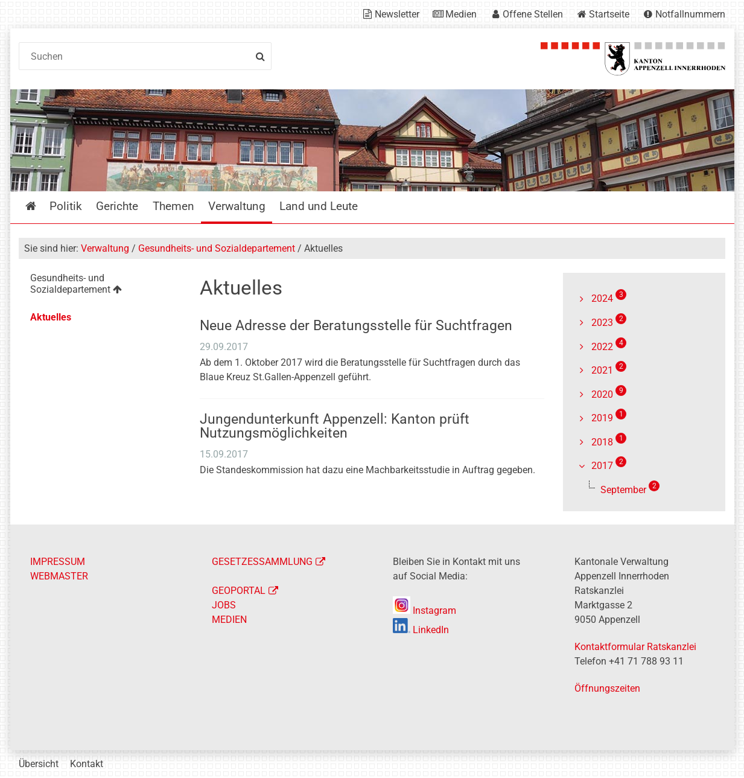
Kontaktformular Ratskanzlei (635, 646)
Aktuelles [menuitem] (50, 317)
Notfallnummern (690, 14)
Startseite (609, 14)
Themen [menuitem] (173, 206)
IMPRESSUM (57, 561)
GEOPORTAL (238, 590)
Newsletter (397, 14)
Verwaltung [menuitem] (236, 206)
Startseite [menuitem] (39, 206)
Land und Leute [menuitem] (318, 206)
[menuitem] (100, 286)
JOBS (224, 605)
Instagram (424, 610)
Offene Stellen (533, 14)
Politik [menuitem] (65, 206)
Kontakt (86, 764)
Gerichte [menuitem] (117, 206)
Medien (461, 14)
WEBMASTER (59, 576)
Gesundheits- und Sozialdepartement (216, 248)
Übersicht (39, 764)
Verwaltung (105, 248)
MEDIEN (229, 619)
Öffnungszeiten (607, 688)
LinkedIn (421, 630)
